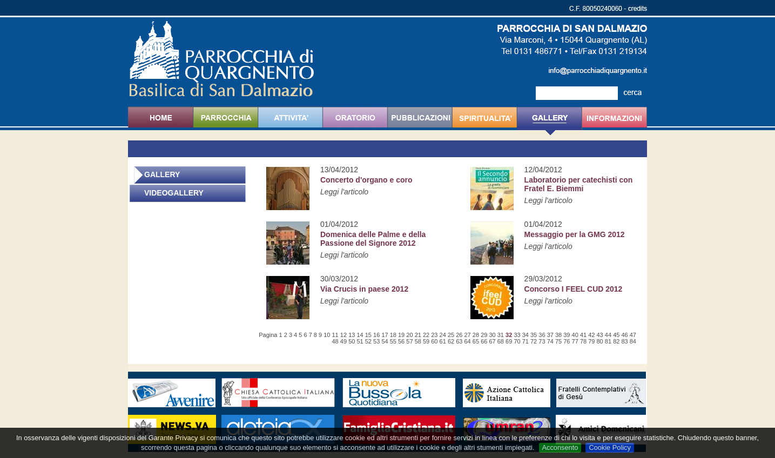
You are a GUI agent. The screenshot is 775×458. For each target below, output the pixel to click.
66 (484, 341)
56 (401, 341)
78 (583, 341)
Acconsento (560, 447)
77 (575, 341)
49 (343, 341)
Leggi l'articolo (344, 191)
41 (583, 335)
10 (327, 335)
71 (525, 341)
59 (426, 341)
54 (384, 341)
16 (376, 335)
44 (608, 335)
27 (467, 335)
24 (443, 335)
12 (343, 335)
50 (351, 341)
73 (541, 341)
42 (591, 335)
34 (525, 335)
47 (633, 335)
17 (384, 335)
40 (575, 335)
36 (541, 335)
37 (550, 335)
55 (393, 341)
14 (359, 335)
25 (451, 335)
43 (600, 335)
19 (401, 335)
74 (550, 341)
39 (566, 335)
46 (624, 335)
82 (616, 341)
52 (368, 341)
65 (476, 341)
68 (500, 341)
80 (600, 341)
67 (492, 341)
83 (624, 341)
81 (608, 341)
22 (426, 335)
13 (351, 335)
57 (409, 341)
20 (409, 335)
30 (492, 335)
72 (533, 341)
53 (376, 341)
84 (633, 341)
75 (558, 341)
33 (517, 335)
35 (533, 335)
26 (459, 335)
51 (359, 341)
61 (443, 341)
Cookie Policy (610, 447)
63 (459, 341)
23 (434, 335)
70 (517, 341)
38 (558, 335)
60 (434, 341)
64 (467, 341)
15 (368, 335)
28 (476, 335)
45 (616, 335)
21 (418, 335)
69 (509, 341)
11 (335, 335)
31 (500, 335)
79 (591, 341)
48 (335, 341)
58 (418, 341)
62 (451, 341)
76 (566, 341)
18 (393, 335)
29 (484, 335)
